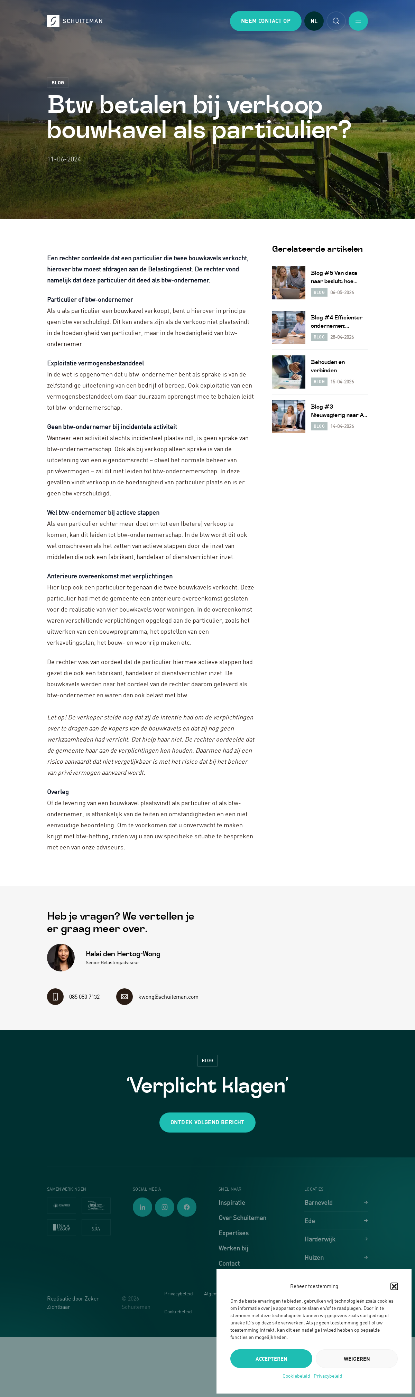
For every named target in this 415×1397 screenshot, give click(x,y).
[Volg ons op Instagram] (164, 1207)
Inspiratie (232, 1202)
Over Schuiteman (242, 1217)
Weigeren (357, 1359)
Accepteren (271, 1359)
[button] (394, 1286)
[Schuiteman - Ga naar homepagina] (74, 21)
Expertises (234, 1233)
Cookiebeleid (296, 1376)
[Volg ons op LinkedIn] (142, 1207)
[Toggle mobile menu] (358, 21)
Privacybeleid (328, 1376)
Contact (229, 1263)
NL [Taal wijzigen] (314, 21)
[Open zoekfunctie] (336, 21)
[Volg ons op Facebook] (186, 1207)
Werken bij (233, 1248)
